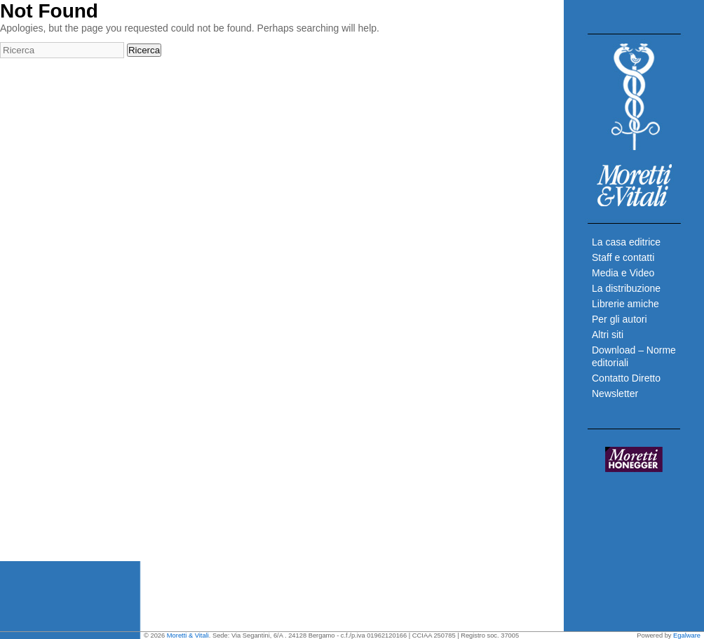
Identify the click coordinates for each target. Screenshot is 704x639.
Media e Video (623, 272)
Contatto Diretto (626, 378)
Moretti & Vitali (188, 635)
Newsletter (615, 393)
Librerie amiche (625, 303)
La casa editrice (626, 242)
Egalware (686, 635)
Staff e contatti (623, 257)
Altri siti (607, 334)
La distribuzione (626, 288)
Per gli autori (619, 319)
